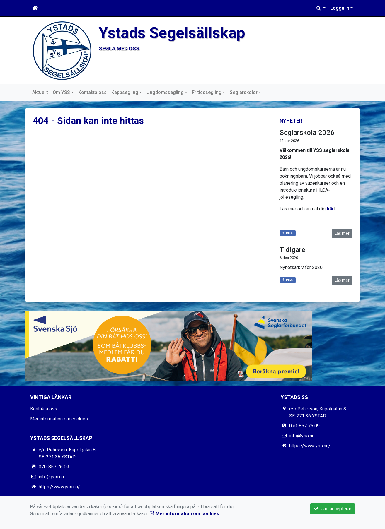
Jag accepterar (332, 508)
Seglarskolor (244, 92)
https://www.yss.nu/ (59, 486)
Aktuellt (40, 92)
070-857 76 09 (54, 467)
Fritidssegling (207, 92)
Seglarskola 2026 (307, 133)
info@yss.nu (51, 477)
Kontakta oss (92, 92)
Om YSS (61, 92)
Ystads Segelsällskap (172, 33)
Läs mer (342, 233)
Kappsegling (124, 92)
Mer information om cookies (59, 419)
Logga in (339, 8)
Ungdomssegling (165, 92)
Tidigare (292, 250)
